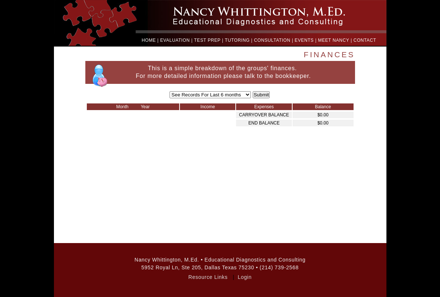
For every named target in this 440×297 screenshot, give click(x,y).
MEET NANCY (333, 40)
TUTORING (237, 40)
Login (245, 277)
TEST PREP (207, 40)
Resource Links (208, 277)
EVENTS (304, 40)
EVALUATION (175, 40)
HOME (149, 40)
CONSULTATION (272, 40)
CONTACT (365, 40)
